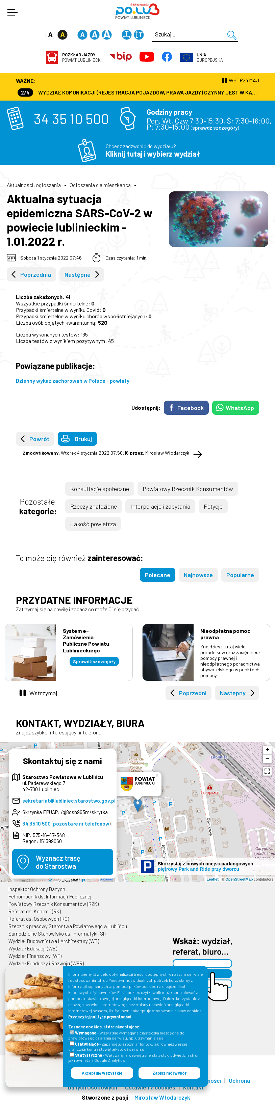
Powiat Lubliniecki (82, 57)
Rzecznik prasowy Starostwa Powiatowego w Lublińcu (67, 926)
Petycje (213, 506)
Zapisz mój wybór (169, 1073)
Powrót (39, 438)
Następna (78, 274)
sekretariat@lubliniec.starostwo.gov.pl (69, 801)
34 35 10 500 (71, 118)
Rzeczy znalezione (93, 506)
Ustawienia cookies (150, 1087)
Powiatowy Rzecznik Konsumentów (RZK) (53, 904)
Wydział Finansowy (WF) (34, 956)
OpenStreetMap (239, 879)
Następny (233, 693)
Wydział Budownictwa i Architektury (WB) (53, 941)
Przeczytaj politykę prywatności (99, 1016)
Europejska (210, 57)
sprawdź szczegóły (215, 128)
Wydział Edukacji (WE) (32, 948)
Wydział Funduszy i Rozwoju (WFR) (46, 963)
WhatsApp (240, 407)
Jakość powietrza (93, 524)
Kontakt (193, 1087)
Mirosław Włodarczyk (162, 1097)
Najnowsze (198, 574)
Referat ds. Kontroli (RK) (34, 911)
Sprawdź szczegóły (94, 661)
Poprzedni (192, 693)
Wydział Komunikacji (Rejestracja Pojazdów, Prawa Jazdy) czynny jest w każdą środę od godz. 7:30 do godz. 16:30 (138, 92)
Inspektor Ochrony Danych (36, 889)
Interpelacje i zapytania (160, 506)
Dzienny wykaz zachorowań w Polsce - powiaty (72, 380)
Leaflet (213, 879)
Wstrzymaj (43, 693)
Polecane (157, 574)
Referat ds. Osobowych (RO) (38, 919)
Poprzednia (35, 274)
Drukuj (83, 438)
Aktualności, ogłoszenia (34, 185)
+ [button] (267, 750)
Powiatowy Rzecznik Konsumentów (188, 488)
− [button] (267, 759)
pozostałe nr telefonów (81, 823)
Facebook (190, 407)
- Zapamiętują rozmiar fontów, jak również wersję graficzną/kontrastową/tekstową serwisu (128, 1046)
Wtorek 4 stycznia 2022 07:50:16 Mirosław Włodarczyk (106, 453)
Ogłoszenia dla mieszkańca (100, 185)
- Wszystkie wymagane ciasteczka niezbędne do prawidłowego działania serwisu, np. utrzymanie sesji (126, 1035)
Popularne (240, 574)
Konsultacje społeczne (99, 488)
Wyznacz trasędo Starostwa (58, 862)
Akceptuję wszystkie (102, 1073)
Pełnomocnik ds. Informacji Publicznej (50, 896)
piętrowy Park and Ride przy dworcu (198, 869)
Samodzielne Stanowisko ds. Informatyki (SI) (56, 934)
